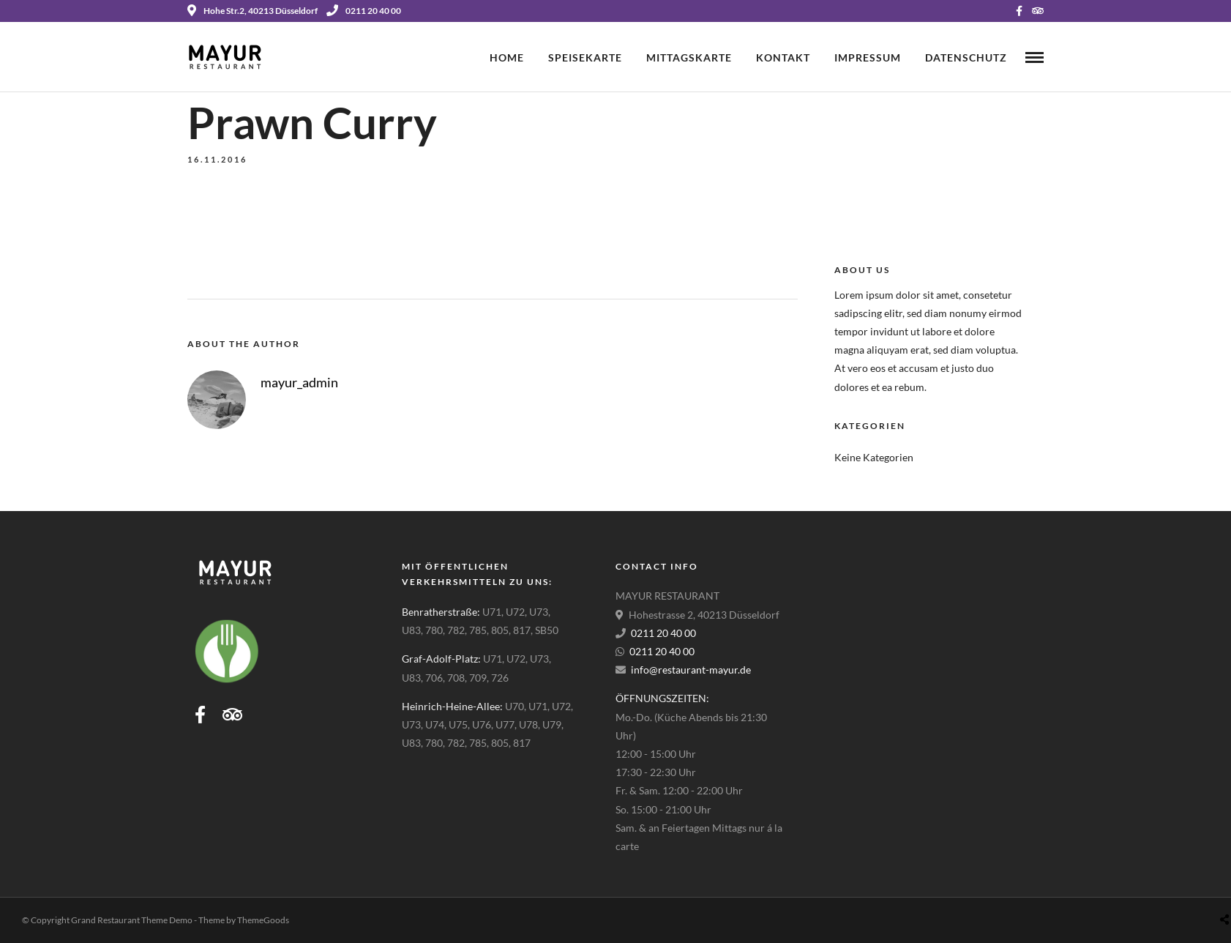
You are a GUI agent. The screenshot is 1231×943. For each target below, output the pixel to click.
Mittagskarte (689, 57)
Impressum (867, 57)
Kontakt (783, 57)
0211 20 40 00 (363, 10)
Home (507, 57)
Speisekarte (585, 57)
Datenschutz (966, 57)
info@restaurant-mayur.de (691, 669)
